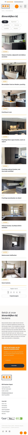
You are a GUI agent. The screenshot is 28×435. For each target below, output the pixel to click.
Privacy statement (6, 427)
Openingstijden (6, 409)
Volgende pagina (14, 296)
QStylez (21, 425)
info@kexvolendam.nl (7, 393)
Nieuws (4, 413)
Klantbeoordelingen (18, 1)
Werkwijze (4, 405)
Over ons (4, 403)
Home (3, 10)
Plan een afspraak (17, 7)
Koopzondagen (6, 411)
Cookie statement (15, 427)
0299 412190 (5, 391)
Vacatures (4, 407)
